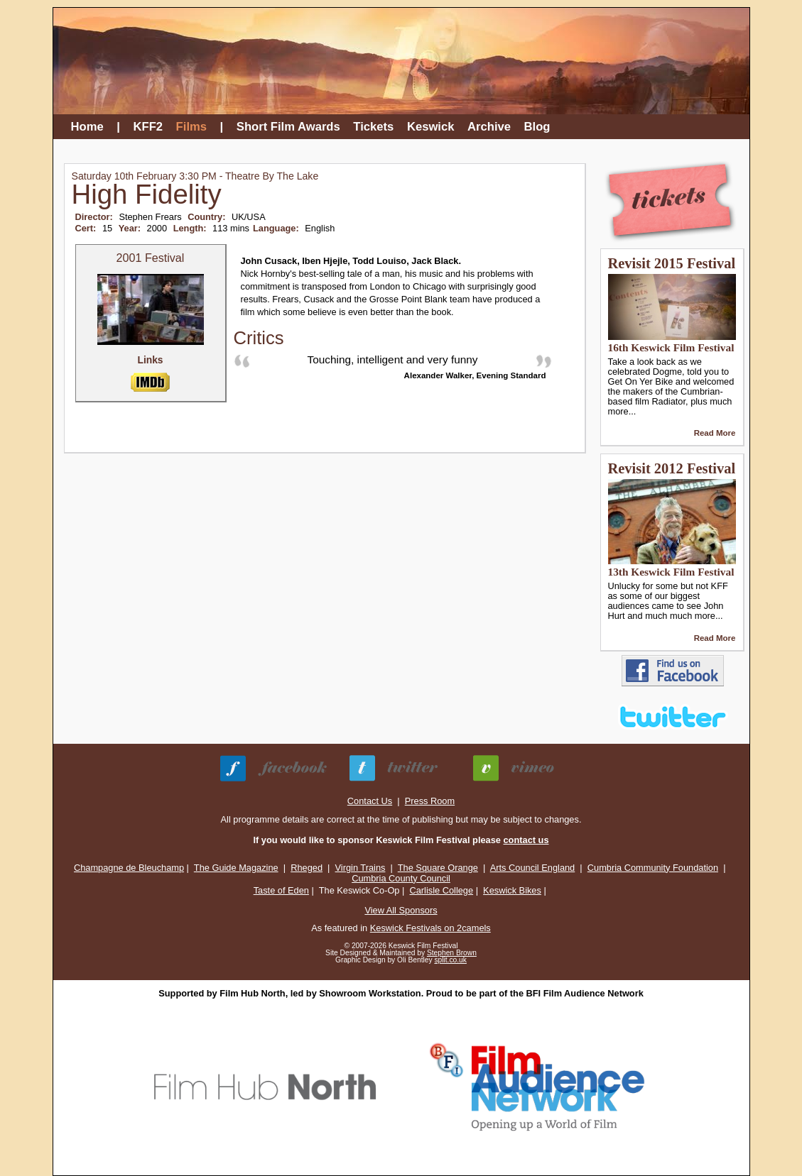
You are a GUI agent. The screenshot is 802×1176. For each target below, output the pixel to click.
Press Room (430, 801)
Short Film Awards (288, 126)
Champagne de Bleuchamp (129, 867)
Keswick (431, 126)
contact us (526, 840)
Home (87, 126)
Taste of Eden (281, 890)
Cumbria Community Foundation (652, 867)
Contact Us (369, 801)
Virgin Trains (360, 867)
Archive (489, 126)
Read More (715, 433)
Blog (537, 126)
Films (191, 126)
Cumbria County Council (401, 878)
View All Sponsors (400, 910)
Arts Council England (532, 867)
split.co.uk (450, 960)
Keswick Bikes (512, 890)
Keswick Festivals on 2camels (430, 928)
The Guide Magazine (236, 867)
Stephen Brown (452, 953)
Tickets (373, 126)
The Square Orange (438, 867)
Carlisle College (441, 890)
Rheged (307, 867)
